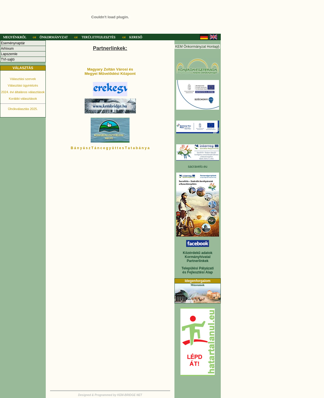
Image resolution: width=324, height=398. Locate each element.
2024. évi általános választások (23, 92)
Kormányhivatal (197, 257)
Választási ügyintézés (23, 85)
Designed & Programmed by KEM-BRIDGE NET (110, 395)
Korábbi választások (23, 98)
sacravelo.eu (197, 167)
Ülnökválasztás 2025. (23, 109)
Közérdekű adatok (197, 253)
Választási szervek (23, 79)
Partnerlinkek (197, 261)
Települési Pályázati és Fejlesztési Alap (198, 270)
